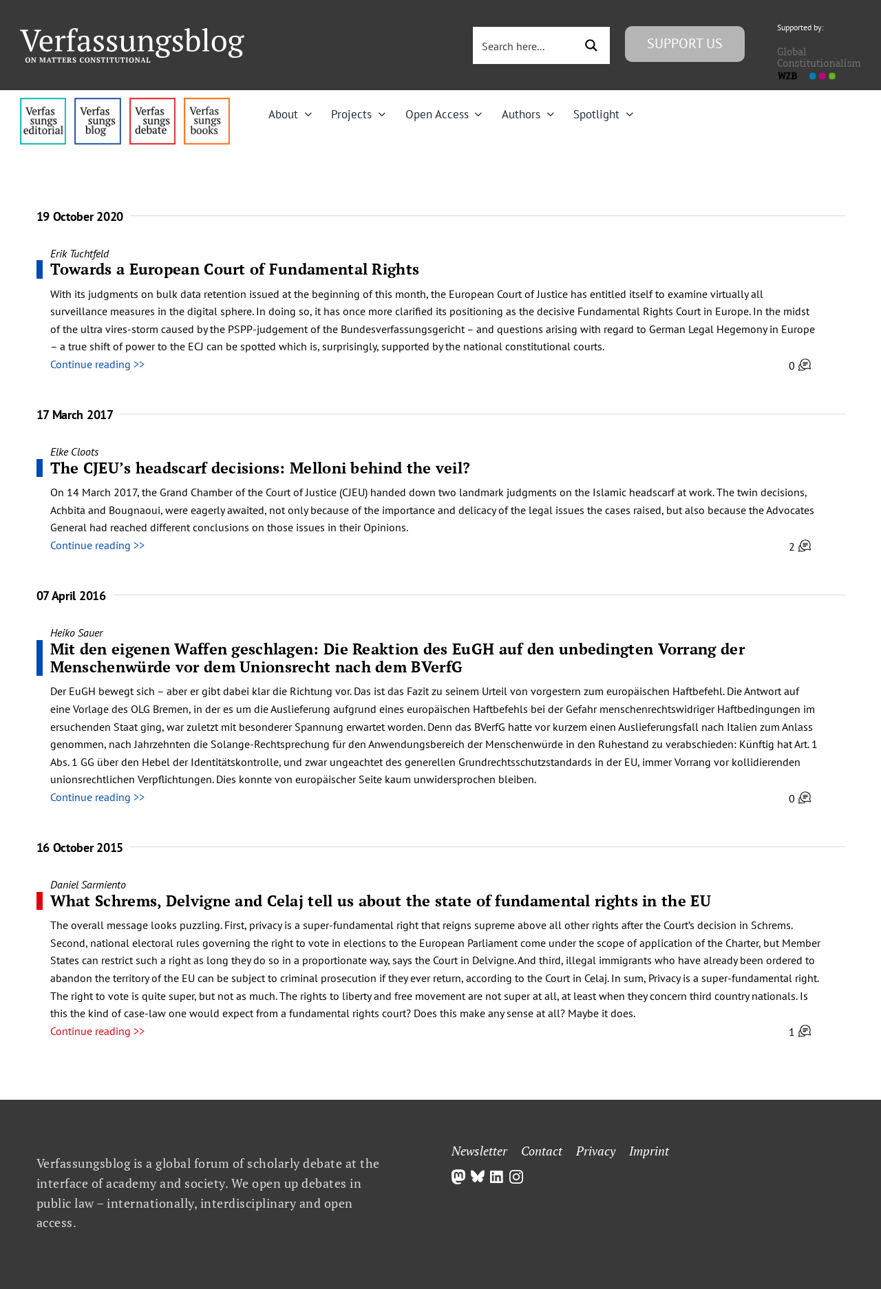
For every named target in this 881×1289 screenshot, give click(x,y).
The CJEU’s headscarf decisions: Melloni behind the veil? (260, 468)
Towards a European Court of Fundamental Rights (235, 269)
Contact (541, 1150)
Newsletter (479, 1150)
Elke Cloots (74, 451)
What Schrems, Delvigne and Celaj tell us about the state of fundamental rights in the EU (380, 900)
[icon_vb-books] (207, 103)
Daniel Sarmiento (88, 884)
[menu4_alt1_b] (43, 103)
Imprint (649, 1150)
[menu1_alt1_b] (97, 103)
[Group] (132, 34)
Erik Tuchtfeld (79, 253)
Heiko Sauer (76, 632)
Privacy (595, 1150)
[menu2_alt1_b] (152, 103)
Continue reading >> (97, 364)
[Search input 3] (525, 45)
